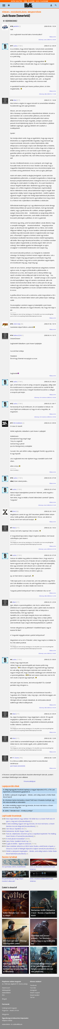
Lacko (15, 46)
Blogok (4, 999)
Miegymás (5, 1014)
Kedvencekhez (10, 21)
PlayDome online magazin (11, 981)
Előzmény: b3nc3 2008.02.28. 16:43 (47, 505)
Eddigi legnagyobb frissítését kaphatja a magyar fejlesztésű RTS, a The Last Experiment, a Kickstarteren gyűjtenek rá (29, 791)
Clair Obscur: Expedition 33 (14, 829)
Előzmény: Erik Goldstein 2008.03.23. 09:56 (45, 397)
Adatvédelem (6, 993)
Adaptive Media (7, 1020)
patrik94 (16, 26)
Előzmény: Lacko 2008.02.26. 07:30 (47, 549)
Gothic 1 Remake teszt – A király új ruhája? (18, 811)
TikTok (32, 997)
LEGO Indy (16, 324)
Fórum (5, 12)
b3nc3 (14, 511)
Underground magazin (9, 1008)
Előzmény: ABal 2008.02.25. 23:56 (47, 596)
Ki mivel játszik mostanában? (15, 839)
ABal (14, 100)
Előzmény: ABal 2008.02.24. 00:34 (47, 707)
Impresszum (6, 988)
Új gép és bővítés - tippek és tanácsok (18, 844)
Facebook (33, 985)
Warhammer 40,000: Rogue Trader (17, 831)
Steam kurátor (34, 995)
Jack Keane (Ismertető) (17, 766)
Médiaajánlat (6, 990)
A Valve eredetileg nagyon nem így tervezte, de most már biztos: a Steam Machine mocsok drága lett (28, 806)
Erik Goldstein (17, 423)
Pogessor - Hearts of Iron (10, 1010)
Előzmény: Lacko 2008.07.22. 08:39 (47, 39)
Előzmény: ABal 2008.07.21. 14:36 (47, 94)
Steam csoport (35, 993)
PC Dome (15, 758)
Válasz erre (52, 37)
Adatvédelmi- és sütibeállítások (12, 1024)
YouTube (33, 988)
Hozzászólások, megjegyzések (26, 12)
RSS (3, 995)
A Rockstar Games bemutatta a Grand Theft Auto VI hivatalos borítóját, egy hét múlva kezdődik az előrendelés (28, 801)
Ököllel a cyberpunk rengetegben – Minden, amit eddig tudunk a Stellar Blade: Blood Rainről (29, 796)
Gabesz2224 (17, 335)
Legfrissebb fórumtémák (11, 815)
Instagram (33, 990)
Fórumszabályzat (29, 781)
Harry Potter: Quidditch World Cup (17, 841)
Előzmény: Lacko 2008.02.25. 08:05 (47, 653)
